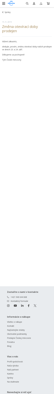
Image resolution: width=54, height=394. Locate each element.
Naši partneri (13, 369)
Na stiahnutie (13, 381)
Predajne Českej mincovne (19, 338)
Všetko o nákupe (14, 322)
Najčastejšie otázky (16, 330)
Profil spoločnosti (15, 361)
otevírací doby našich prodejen (38, 46)
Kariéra (10, 373)
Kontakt (10, 326)
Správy (10, 377)
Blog (9, 346)
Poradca (11, 342)
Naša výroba (12, 365)
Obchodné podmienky (17, 334)
